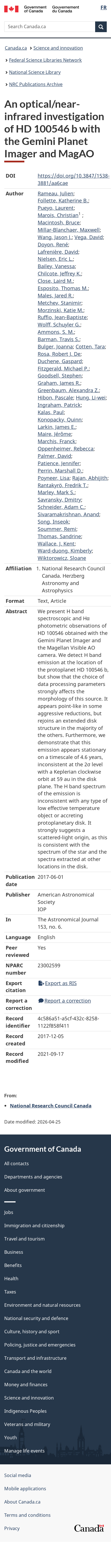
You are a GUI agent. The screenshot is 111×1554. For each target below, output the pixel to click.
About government (24, 1190)
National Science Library (35, 72)
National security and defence (36, 1318)
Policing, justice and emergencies (40, 1345)
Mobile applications (25, 1488)
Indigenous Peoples (25, 1411)
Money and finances (26, 1384)
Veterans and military (27, 1424)
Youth (10, 1437)
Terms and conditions (27, 1515)
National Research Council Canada (50, 1105)
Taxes (10, 1292)
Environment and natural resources (42, 1305)
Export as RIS (58, 983)
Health (11, 1278)
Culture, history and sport (31, 1331)
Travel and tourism (24, 1239)
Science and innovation (58, 48)
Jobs (8, 1212)
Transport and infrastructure (35, 1358)
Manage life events (24, 1451)
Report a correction (65, 1000)
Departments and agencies (33, 1177)
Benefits (13, 1265)
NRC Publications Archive (36, 84)
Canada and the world (28, 1371)
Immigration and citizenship (34, 1225)
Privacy (12, 1528)
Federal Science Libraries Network (45, 60)
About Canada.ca (22, 1502)
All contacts (16, 1163)
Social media (17, 1475)
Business (13, 1252)
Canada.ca (16, 48)
